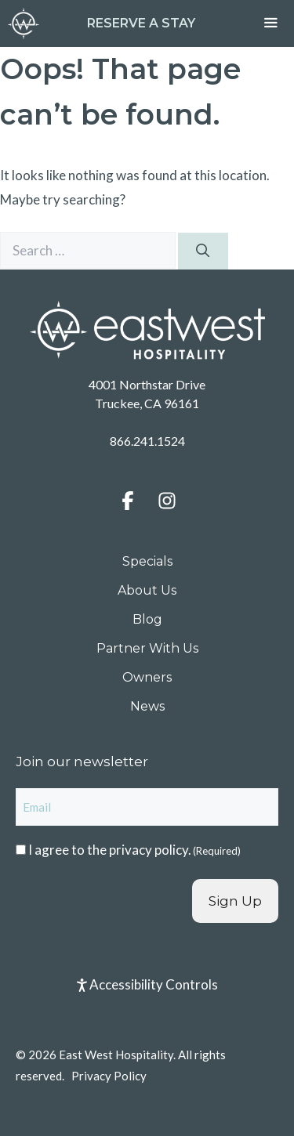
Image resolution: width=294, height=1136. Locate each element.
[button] (127, 500)
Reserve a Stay (141, 23)
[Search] (203, 251)
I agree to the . (134, 849)
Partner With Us (147, 648)
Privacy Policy (109, 1076)
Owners (147, 677)
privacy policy (148, 849)
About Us (147, 590)
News (147, 706)
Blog (147, 619)
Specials (147, 561)
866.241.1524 (147, 440)
